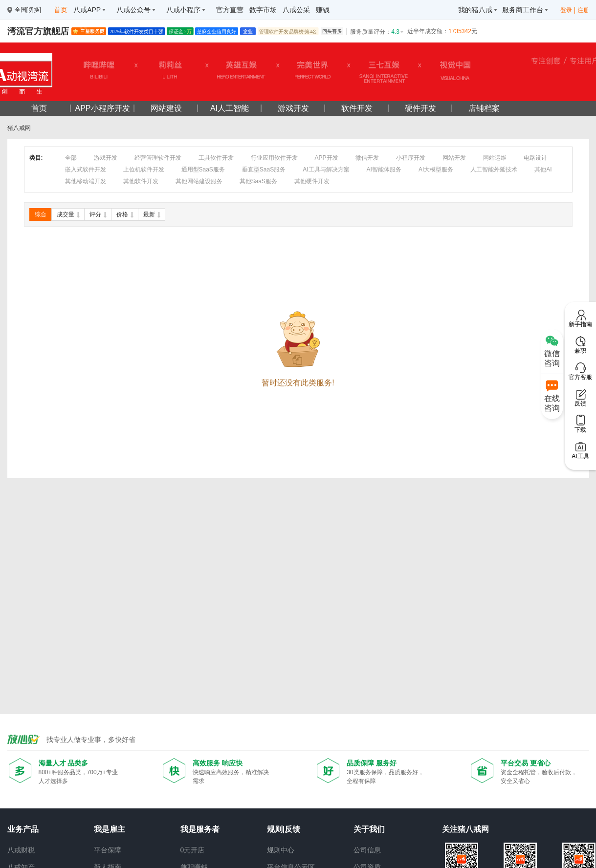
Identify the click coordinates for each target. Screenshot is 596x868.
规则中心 (280, 850)
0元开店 (192, 850)
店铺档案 (484, 108)
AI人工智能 (229, 108)
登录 (566, 10)
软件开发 (357, 108)
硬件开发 (420, 108)
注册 (583, 10)
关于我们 (369, 829)
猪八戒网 (19, 128)
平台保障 (107, 850)
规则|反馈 (283, 829)
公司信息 (367, 850)
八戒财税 (21, 850)
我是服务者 (200, 829)
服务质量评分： (377, 31)
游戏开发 (293, 108)
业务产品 (23, 829)
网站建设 (166, 108)
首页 (39, 108)
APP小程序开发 (102, 108)
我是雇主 (109, 829)
